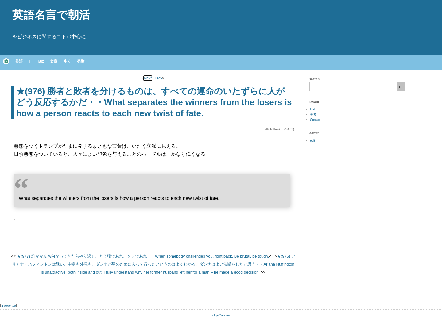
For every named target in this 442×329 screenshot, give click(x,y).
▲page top (8, 305)
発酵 (80, 61)
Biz (41, 61)
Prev (158, 78)
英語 (19, 61)
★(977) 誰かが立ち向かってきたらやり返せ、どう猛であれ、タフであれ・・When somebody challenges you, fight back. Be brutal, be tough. (143, 256)
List (312, 109)
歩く (67, 61)
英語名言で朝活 (51, 15)
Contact (315, 119)
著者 (313, 114)
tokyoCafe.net (221, 315)
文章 (53, 61)
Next (148, 78)
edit (312, 140)
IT (30, 61)
